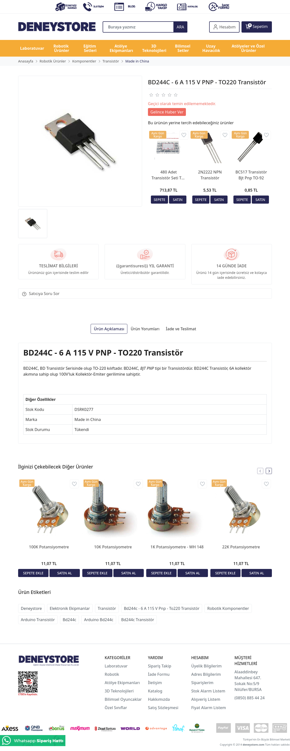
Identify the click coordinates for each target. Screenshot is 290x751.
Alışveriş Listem (205, 699)
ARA (180, 27)
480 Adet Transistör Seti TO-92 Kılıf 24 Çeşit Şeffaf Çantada (169, 175)
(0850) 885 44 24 (249, 698)
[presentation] (260, 471)
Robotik (112, 674)
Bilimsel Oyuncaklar (123, 699)
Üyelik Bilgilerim (206, 666)
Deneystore (31, 608)
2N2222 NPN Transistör (210, 175)
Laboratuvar (117, 666)
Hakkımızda (159, 699)
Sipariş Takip (159, 666)
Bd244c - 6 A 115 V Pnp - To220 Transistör (162, 608)
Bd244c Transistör (137, 619)
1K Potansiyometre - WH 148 (177, 547)
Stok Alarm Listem (208, 691)
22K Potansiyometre (241, 547)
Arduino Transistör (38, 619)
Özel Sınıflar (116, 707)
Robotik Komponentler (228, 608)
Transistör (107, 608)
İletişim (155, 682)
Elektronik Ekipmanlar (70, 608)
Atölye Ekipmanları (122, 682)
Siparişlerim (202, 682)
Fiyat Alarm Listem (208, 707)
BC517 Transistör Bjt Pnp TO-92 (251, 175)
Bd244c (69, 619)
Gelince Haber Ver (166, 112)
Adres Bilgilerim (206, 674)
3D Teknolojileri (119, 691)
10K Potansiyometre (113, 547)
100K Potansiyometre (49, 547)
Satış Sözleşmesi (163, 707)
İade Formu (158, 674)
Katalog (155, 691)
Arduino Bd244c (98, 619)
